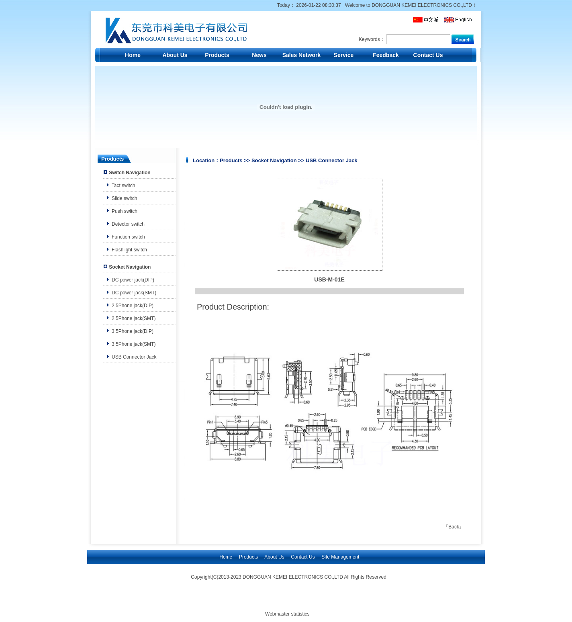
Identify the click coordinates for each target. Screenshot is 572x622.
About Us (174, 55)
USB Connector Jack (134, 357)
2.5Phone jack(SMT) (133, 318)
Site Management (340, 557)
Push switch (124, 211)
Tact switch (123, 185)
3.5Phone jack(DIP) (132, 331)
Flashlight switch (129, 250)
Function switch (128, 237)
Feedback (386, 55)
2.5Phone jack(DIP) (132, 305)
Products (217, 55)
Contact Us (428, 55)
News (259, 55)
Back (453, 527)
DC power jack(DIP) (133, 280)
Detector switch (128, 224)
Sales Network (301, 55)
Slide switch (124, 198)
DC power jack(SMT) (134, 293)
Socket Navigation (130, 267)
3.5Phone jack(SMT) (133, 344)
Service (344, 55)
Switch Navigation (129, 172)
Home (133, 55)
